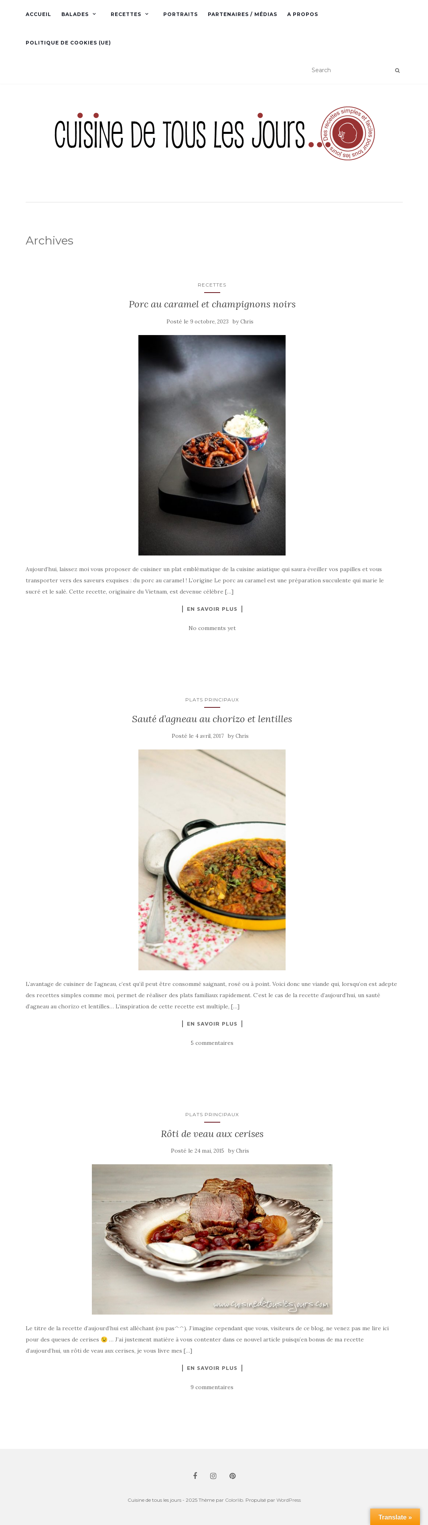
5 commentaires (212, 1042)
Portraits (180, 14)
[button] (214, 144)
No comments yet (212, 628)
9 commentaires (212, 1387)
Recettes (126, 14)
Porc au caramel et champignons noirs (212, 304)
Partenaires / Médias (242, 14)
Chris (247, 321)
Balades (75, 14)
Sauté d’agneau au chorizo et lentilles (212, 719)
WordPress (288, 1500)
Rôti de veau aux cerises (212, 1133)
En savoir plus (212, 609)
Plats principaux (212, 700)
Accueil (38, 14)
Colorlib (234, 1500)
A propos (302, 14)
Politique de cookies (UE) (68, 43)
